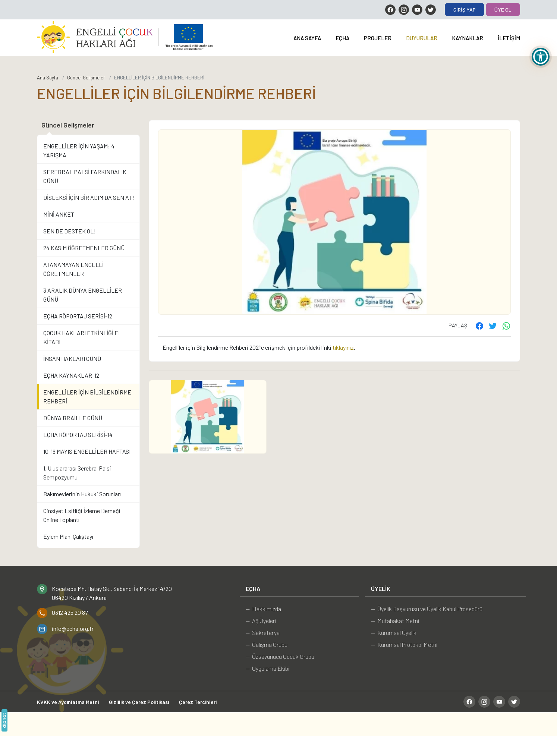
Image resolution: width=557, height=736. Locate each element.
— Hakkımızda (263, 608)
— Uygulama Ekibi (267, 668)
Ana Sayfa (307, 38)
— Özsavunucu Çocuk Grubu (280, 656)
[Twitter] (430, 9)
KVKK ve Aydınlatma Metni (68, 702)
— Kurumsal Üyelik (393, 632)
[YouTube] (417, 9)
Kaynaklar (467, 38)
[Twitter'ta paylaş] (493, 325)
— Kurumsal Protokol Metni (404, 644)
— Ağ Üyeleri (261, 620)
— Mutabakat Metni (395, 620)
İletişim (509, 38)
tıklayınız (343, 347)
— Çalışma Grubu (266, 644)
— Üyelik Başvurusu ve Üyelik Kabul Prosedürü (426, 608)
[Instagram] (404, 9)
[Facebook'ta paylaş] (479, 325)
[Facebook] (390, 9)
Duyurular (421, 38)
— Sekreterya (263, 632)
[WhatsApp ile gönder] (506, 325)
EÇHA (342, 38)
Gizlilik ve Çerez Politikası (139, 702)
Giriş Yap (464, 9)
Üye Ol (503, 9)
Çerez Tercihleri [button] (198, 702)
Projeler (377, 38)
